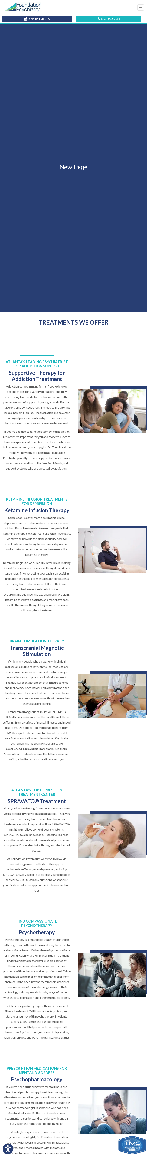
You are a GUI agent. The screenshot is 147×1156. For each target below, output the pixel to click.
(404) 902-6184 (109, 19)
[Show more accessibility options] (8, 1149)
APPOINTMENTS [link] (37, 19)
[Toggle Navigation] (140, 7)
